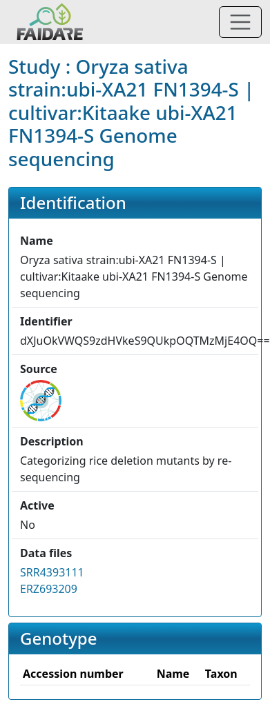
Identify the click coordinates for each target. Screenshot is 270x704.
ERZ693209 (48, 588)
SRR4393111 (52, 572)
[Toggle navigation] (240, 22)
